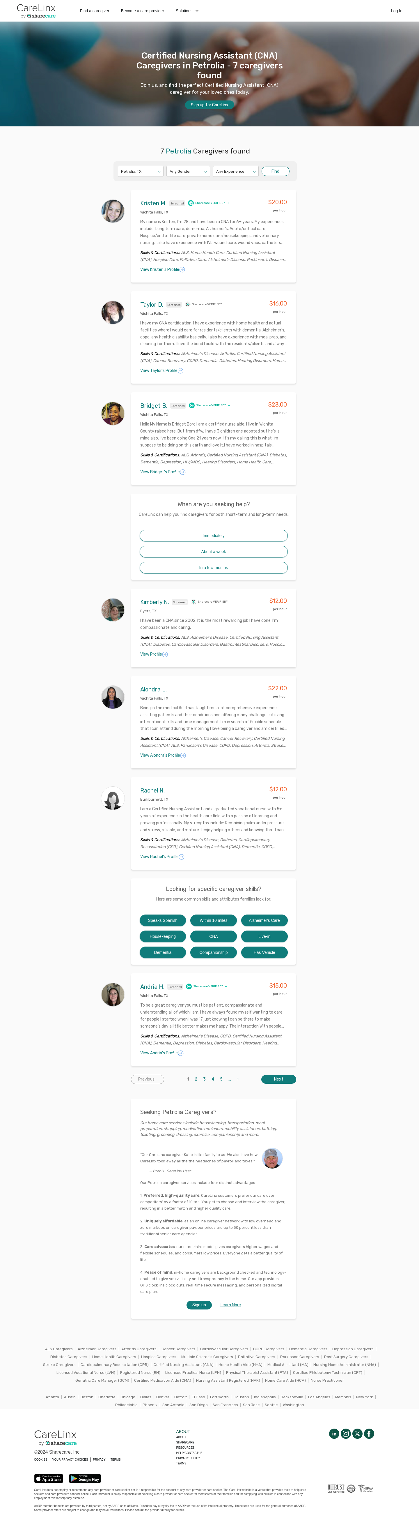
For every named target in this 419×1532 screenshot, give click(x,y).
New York (364, 1397)
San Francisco (225, 1405)
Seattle (271, 1405)
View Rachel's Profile (162, 857)
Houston (241, 1397)
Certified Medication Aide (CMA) (162, 1380)
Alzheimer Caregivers (97, 1349)
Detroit (180, 1397)
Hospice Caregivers (158, 1357)
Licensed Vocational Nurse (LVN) (85, 1372)
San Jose (251, 1405)
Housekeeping (163, 936)
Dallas (145, 1397)
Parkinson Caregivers (299, 1357)
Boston (87, 1397)
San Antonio (173, 1405)
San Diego (198, 1405)
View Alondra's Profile (163, 755)
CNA (213, 936)
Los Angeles (319, 1397)
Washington (293, 1405)
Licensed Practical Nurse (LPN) (193, 1372)
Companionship (213, 952)
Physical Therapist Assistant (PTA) (257, 1372)
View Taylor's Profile (161, 371)
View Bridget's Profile (163, 472)
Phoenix (150, 1405)
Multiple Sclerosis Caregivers (207, 1357)
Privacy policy (188, 1458)
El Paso (198, 1397)
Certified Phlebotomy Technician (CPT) (327, 1372)
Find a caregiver (94, 10)
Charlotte (107, 1397)
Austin (70, 1397)
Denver (162, 1397)
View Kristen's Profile (162, 270)
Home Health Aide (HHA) (240, 1364)
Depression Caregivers (353, 1349)
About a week (213, 551)
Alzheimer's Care (264, 920)
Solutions (187, 11)
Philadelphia (126, 1405)
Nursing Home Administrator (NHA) (344, 1364)
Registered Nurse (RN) (140, 1372)
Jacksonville (292, 1397)
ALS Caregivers (59, 1349)
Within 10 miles (214, 920)
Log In (396, 11)
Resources (185, 1447)
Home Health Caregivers (114, 1357)
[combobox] (121, 171)
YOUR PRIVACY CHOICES (70, 1459)
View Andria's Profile (162, 1053)
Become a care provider (142, 10)
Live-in (264, 936)
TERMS (116, 1459)
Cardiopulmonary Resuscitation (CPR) (115, 1364)
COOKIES (40, 1459)
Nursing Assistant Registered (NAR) (228, 1380)
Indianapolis (265, 1397)
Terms (181, 1463)
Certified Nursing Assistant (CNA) (184, 1364)
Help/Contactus (189, 1453)
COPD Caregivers (268, 1349)
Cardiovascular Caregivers (224, 1349)
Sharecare (185, 1442)
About (181, 1437)
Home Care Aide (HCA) (285, 1380)
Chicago (127, 1397)
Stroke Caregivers (59, 1364)
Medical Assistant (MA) (287, 1364)
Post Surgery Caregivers (346, 1357)
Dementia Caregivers (308, 1349)
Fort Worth (219, 1397)
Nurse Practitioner (327, 1380)
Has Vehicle (264, 952)
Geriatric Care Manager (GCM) (102, 1380)
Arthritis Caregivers (139, 1349)
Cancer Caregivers (178, 1349)
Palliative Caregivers (256, 1357)
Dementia (162, 952)
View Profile (154, 654)
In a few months (213, 567)
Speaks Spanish (162, 920)
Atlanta (52, 1397)
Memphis (343, 1397)
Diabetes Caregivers (68, 1357)
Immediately (213, 535)
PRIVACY (99, 1459)
